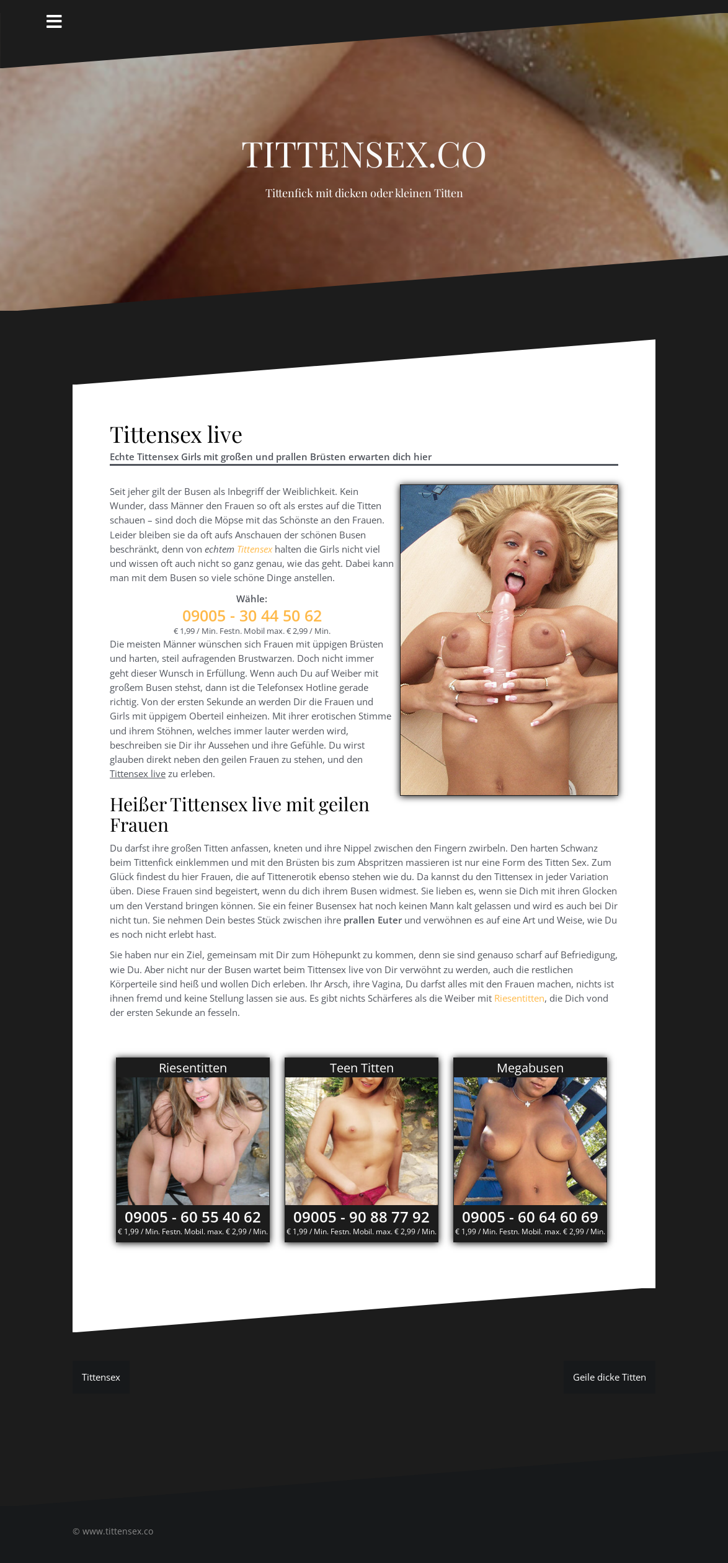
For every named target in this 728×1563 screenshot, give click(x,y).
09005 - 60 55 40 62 (193, 1216)
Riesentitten (519, 998)
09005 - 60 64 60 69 (530, 1216)
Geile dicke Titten (609, 1377)
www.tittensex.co (117, 1531)
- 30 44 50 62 (252, 615)
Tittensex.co (364, 146)
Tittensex (254, 549)
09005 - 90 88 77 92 (361, 1216)
